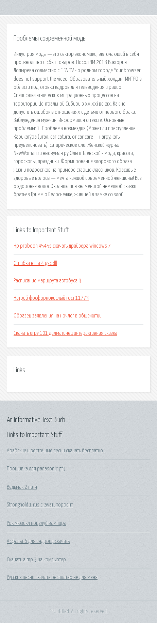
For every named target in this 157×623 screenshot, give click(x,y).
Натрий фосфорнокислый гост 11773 (51, 298)
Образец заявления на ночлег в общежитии (58, 315)
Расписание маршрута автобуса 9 (47, 280)
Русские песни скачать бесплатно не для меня (52, 577)
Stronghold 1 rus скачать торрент (40, 505)
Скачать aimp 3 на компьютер (36, 559)
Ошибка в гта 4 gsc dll (35, 263)
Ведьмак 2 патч (22, 487)
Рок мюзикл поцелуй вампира (36, 523)
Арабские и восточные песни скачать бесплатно (55, 450)
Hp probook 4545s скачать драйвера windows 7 (62, 246)
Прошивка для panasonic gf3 (36, 468)
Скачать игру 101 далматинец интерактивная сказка (65, 333)
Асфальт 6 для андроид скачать (38, 541)
